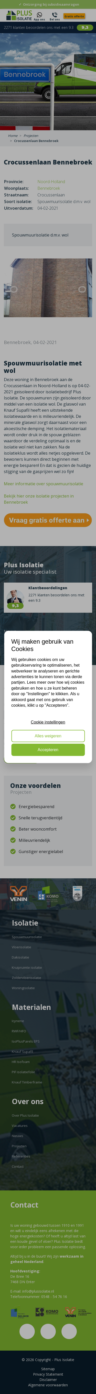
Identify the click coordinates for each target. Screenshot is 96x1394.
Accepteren (48, 750)
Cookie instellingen (48, 722)
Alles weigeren (48, 736)
